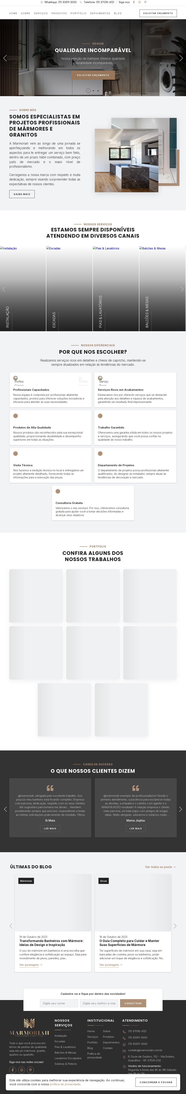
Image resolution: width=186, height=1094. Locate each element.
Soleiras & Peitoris (66, 1064)
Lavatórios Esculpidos (68, 1058)
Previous (6, 57)
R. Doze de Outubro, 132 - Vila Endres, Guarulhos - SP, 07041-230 (148, 1058)
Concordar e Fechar (156, 1082)
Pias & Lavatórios (65, 1047)
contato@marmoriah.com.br (142, 1050)
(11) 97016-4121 (134, 1031)
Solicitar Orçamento (158, 13)
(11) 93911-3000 (134, 1038)
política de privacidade (65, 1084)
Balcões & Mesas (65, 1052)
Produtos (59, 13)
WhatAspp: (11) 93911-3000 (59, 2)
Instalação (61, 1035)
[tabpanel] (93, 57)
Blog (118, 13)
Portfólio (79, 13)
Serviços (41, 13)
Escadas (60, 1041)
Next (179, 57)
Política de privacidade (94, 1055)
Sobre (25, 13)
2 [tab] (93, 90)
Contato (108, 1048)
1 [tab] (88, 90)
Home (13, 13)
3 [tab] (98, 90)
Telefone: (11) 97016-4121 (97, 2)
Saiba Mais (22, 194)
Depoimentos (100, 13)
